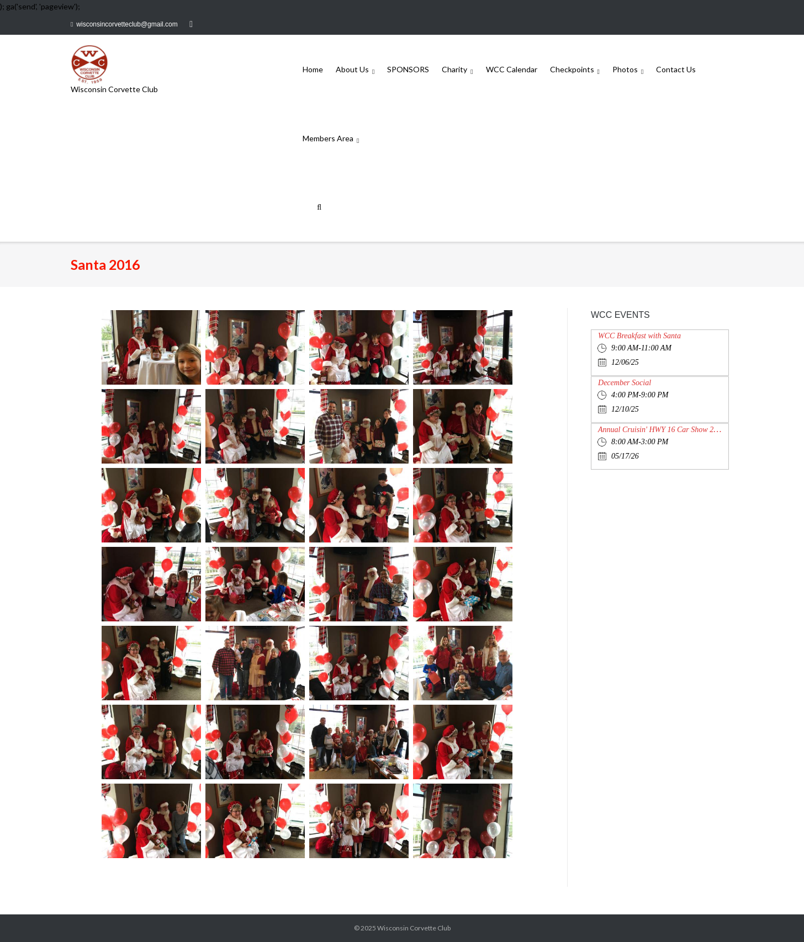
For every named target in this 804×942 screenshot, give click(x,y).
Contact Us (676, 69)
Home (313, 69)
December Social (624, 383)
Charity (454, 69)
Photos (625, 69)
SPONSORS (408, 69)
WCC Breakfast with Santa (639, 336)
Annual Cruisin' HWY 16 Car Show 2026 (661, 429)
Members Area (328, 138)
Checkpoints (572, 69)
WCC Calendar (511, 69)
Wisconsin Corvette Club (414, 928)
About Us (352, 69)
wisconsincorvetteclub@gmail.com (126, 24)
